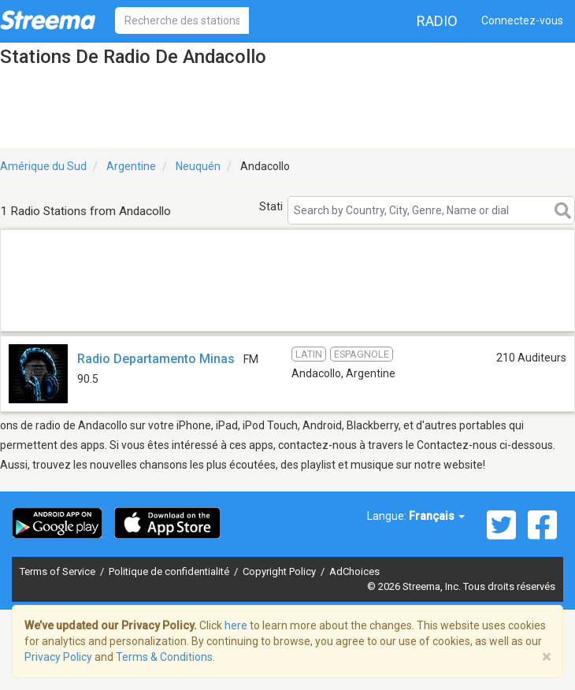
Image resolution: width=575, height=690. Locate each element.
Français (437, 516)
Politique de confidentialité (170, 571)
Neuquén (198, 166)
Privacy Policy (58, 657)
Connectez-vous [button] (522, 20)
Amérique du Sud (43, 166)
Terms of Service (59, 571)
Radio (437, 21)
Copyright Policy (280, 571)
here (235, 625)
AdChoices (354, 571)
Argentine (131, 166)
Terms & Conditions (164, 657)
